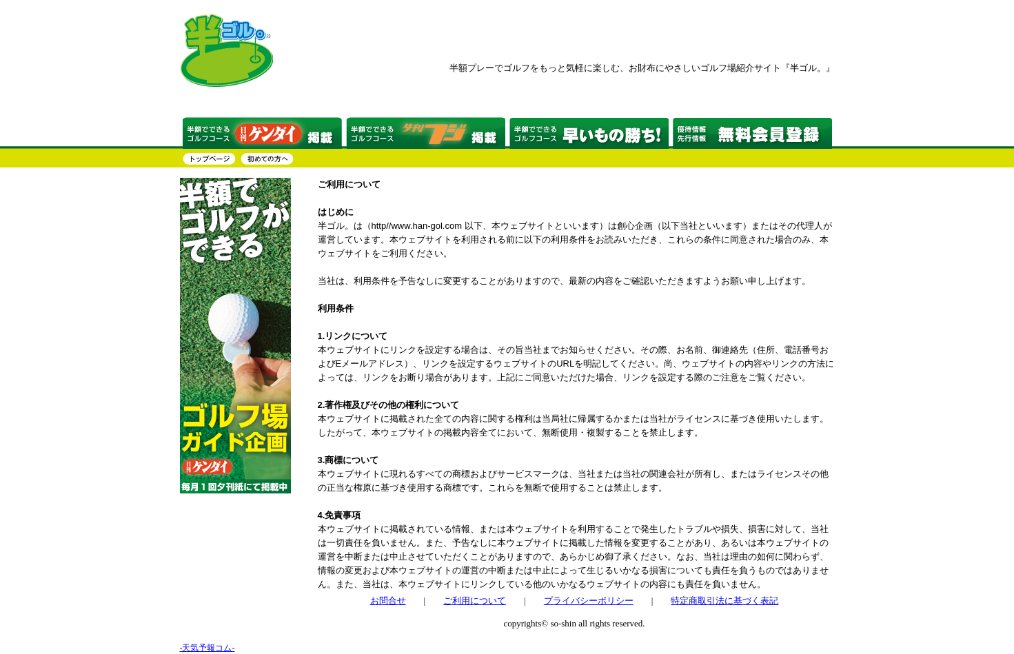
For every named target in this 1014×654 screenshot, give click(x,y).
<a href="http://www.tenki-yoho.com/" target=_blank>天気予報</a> (231, 580)
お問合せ (388, 600)
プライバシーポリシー (588, 600)
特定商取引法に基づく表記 (724, 600)
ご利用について (474, 600)
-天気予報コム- (207, 648)
